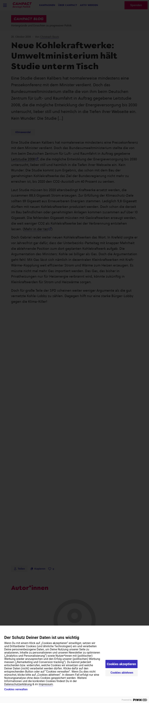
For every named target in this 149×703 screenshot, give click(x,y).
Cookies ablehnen (122, 672)
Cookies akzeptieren (121, 664)
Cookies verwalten (16, 689)
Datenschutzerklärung (18, 684)
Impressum (46, 684)
